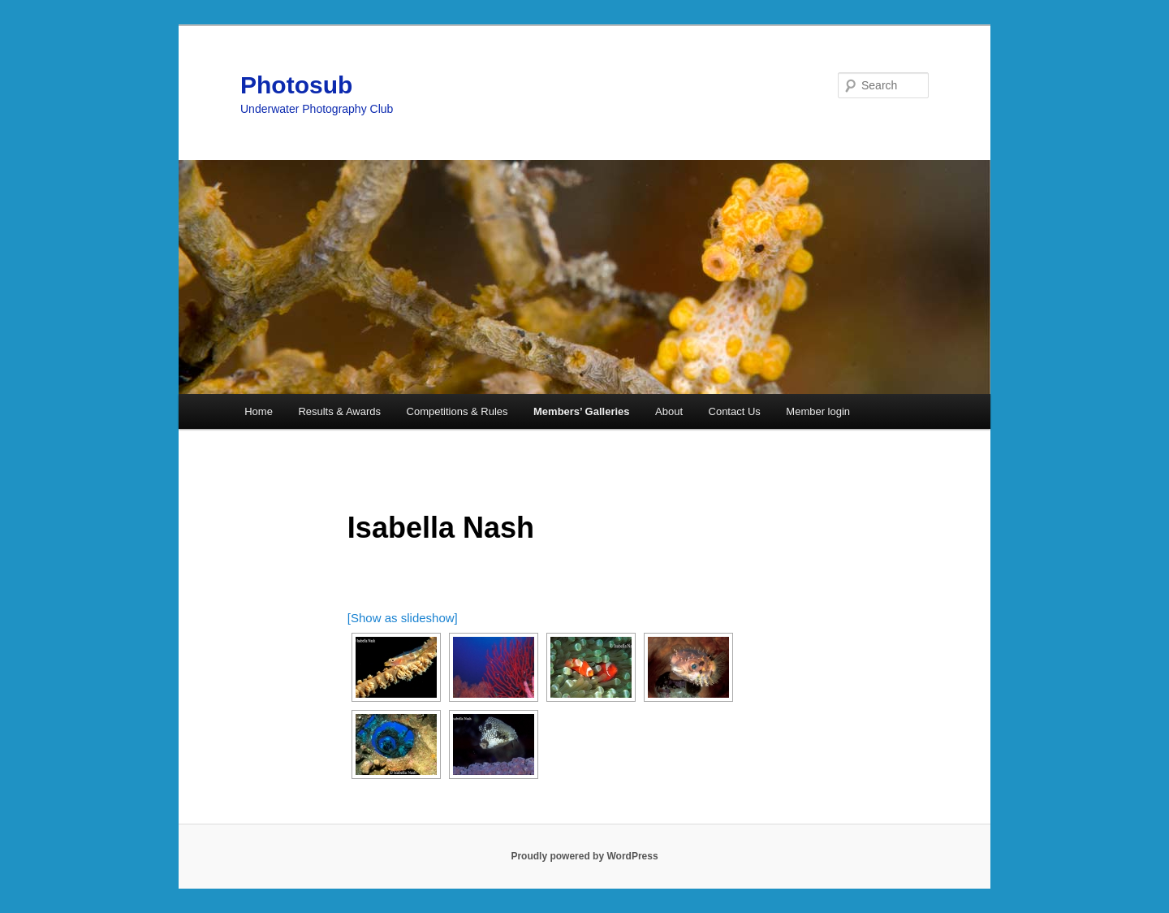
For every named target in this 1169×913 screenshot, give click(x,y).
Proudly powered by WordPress (584, 856)
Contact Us (735, 411)
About (669, 411)
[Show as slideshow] (402, 618)
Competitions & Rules (457, 411)
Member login (818, 411)
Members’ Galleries (581, 411)
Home (258, 411)
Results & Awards (339, 411)
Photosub (296, 84)
